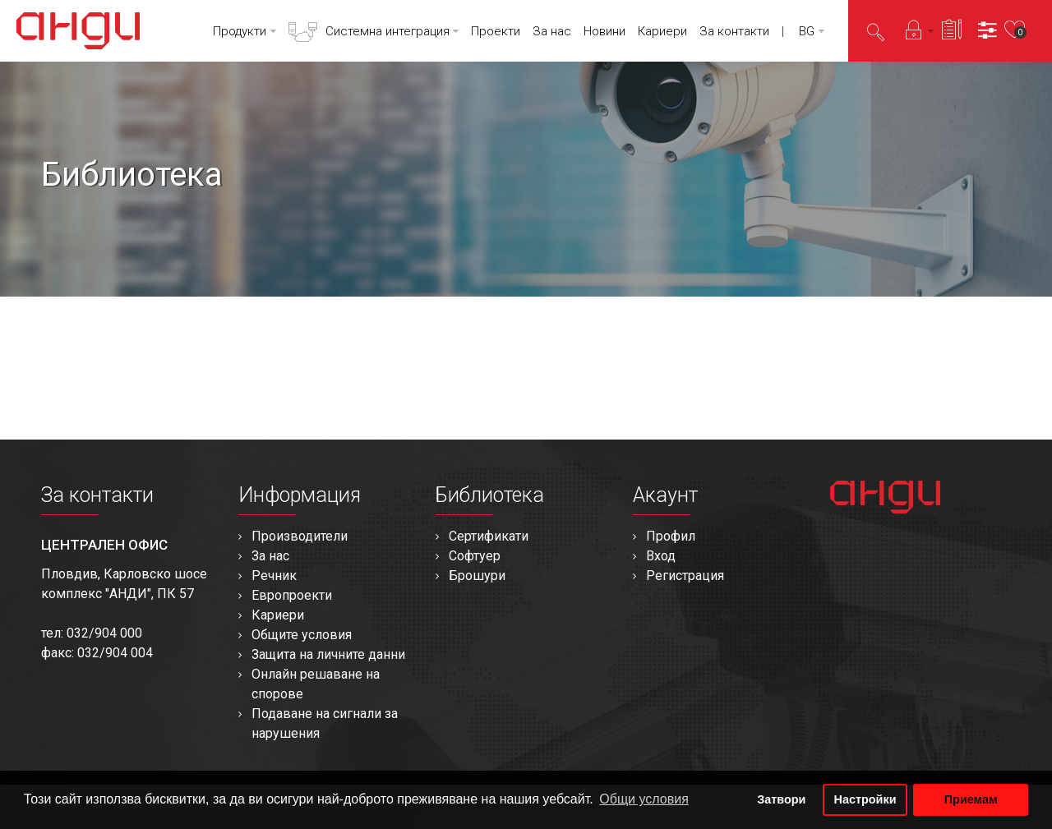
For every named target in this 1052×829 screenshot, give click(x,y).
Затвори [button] (781, 799)
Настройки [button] (865, 799)
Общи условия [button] (644, 799)
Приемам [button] (971, 799)
